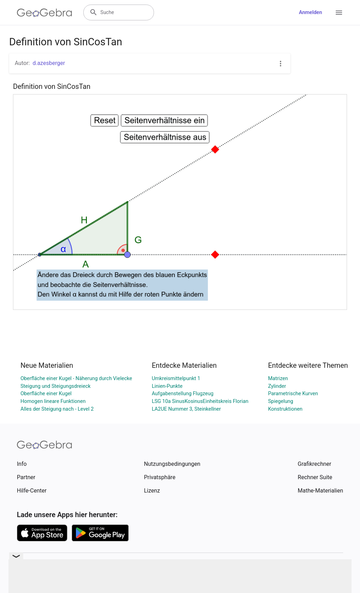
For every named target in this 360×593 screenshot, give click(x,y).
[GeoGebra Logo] (44, 12)
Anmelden (310, 12)
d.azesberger (49, 63)
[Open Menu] (339, 12)
